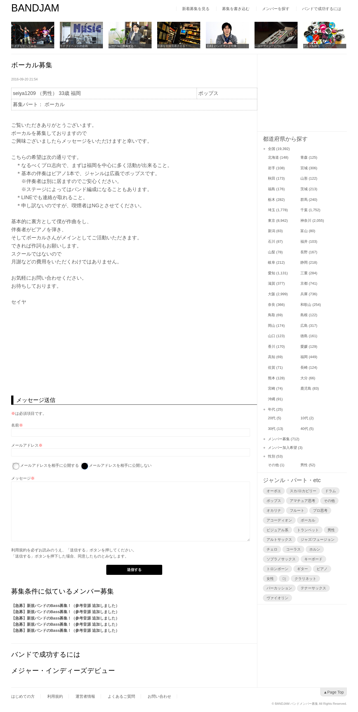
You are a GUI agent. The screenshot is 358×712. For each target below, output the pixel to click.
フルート (297, 510)
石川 (271, 241)
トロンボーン (277, 568)
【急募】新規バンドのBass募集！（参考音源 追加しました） (65, 605)
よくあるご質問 (121, 696)
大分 (304, 378)
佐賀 (271, 367)
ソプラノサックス (281, 558)
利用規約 (19, 550)
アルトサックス (279, 539)
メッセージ (21, 478)
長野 (304, 252)
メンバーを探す (275, 8)
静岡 (304, 262)
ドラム (330, 490)
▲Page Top (333, 692)
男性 (304, 465)
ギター (302, 568)
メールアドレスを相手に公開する (49, 465)
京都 (304, 283)
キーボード (313, 558)
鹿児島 (305, 388)
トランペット (308, 529)
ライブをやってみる (23, 45)
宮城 (304, 168)
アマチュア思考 (302, 500)
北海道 (273, 157)
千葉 (304, 210)
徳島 (304, 336)
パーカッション (279, 587)
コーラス (293, 549)
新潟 (271, 231)
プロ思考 (320, 510)
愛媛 (304, 346)
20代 (271, 418)
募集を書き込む (235, 8)
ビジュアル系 (277, 529)
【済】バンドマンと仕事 (221, 45)
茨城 (304, 189)
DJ (284, 578)
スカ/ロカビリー (303, 490)
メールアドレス (25, 445)
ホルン (314, 549)
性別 (271, 456)
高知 (271, 357)
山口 (271, 336)
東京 (271, 220)
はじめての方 (23, 696)
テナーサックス (313, 587)
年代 (271, 409)
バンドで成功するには (321, 8)
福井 (304, 241)
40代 (304, 429)
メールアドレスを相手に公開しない (120, 465)
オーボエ (274, 490)
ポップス (274, 500)
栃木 (271, 199)
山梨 (271, 252)
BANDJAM (35, 8)
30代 (271, 429)
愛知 (271, 273)
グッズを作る (311, 45)
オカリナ (274, 510)
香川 (271, 346)
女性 (270, 578)
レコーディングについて (270, 45)
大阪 (271, 294)
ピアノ (322, 568)
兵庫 (304, 294)
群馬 (304, 199)
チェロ (272, 549)
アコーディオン (279, 520)
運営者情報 (85, 696)
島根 (304, 315)
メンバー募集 (279, 439)
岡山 (271, 325)
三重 (304, 273)
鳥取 (271, 315)
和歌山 (305, 305)
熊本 (271, 378)
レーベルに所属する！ (122, 45)
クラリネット (305, 578)
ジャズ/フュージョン (318, 539)
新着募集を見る (195, 8)
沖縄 (271, 399)
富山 (304, 231)
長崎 (304, 367)
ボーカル (308, 520)
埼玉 (271, 210)
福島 (271, 189)
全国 (271, 149)
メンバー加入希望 (282, 448)
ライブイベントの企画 (74, 45)
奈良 (271, 305)
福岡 (304, 357)
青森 (304, 157)
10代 (304, 418)
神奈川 (305, 220)
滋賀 (271, 283)
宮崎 (271, 388)
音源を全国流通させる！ (172, 45)
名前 (15, 425)
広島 (304, 325)
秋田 (271, 178)
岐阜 (271, 262)
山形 (304, 178)
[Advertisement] (134, 351)
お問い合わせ (159, 696)
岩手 (271, 168)
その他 (273, 465)
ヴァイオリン (277, 597)
